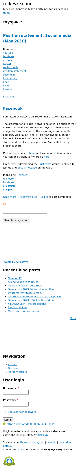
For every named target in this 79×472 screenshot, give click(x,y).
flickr (6, 85)
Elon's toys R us (17, 307)
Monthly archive (18, 371)
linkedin (8, 89)
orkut (6, 82)
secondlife (9, 74)
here (32, 153)
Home (6, 12)
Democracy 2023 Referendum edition (31, 289)
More (73, 318)
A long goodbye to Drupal (23, 282)
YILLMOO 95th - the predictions (27, 303)
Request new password (22, 411)
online (22, 449)
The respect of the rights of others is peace (34, 296)
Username (11, 388)
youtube (8, 52)
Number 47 (15, 278)
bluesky (7, 445)
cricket (23, 175)
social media (10, 67)
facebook (8, 56)
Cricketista (44, 164)
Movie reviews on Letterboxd (25, 285)
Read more (9, 96)
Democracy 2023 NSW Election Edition (31, 300)
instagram (38, 442)
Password (10, 400)
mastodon (65, 442)
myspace (8, 60)
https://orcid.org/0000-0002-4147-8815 (29, 424)
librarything (10, 78)
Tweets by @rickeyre (15, 261)
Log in (44, 196)
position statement (14, 71)
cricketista (9, 185)
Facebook (13, 108)
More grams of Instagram (23, 311)
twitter (7, 63)
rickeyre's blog (28, 196)
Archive (12, 364)
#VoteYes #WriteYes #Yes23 (25, 292)
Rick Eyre (43, 435)
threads (25, 442)
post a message (27, 167)
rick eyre (8, 178)
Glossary (13, 368)
